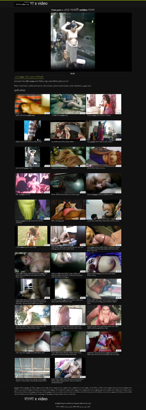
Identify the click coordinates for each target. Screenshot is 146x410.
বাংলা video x (51, 391)
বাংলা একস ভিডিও (74, 393)
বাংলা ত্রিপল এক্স (85, 393)
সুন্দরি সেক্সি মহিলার (81, 87)
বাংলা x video (60, 407)
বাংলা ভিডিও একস (31, 395)
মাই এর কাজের (51, 87)
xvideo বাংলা (93, 87)
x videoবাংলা (75, 388)
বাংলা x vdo (65, 391)
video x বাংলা (40, 388)
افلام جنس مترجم (85, 407)
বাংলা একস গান (63, 393)
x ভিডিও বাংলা (102, 388)
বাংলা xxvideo (47, 393)
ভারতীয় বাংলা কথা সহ (37, 87)
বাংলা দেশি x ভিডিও (96, 393)
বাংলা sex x (42, 391)
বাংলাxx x (56, 395)
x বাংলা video (84, 388)
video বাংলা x (49, 388)
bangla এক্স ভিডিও (30, 388)
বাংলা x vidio (107, 391)
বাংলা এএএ (55, 393)
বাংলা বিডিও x (119, 393)
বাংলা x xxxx (123, 391)
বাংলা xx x (39, 393)
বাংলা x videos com (96, 391)
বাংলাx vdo (41, 395)
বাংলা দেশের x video (109, 393)
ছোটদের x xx (18, 391)
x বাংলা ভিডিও (93, 388)
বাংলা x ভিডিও (22, 393)
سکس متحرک (68, 407)
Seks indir (76, 407)
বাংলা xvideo (31, 393)
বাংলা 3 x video (27, 391)
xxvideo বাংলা (127, 388)
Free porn (57, 10)
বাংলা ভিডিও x (21, 395)
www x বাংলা (58, 388)
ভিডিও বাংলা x (63, 395)
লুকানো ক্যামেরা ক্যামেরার (65, 87)
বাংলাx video (49, 395)
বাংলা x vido (115, 391)
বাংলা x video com (84, 391)
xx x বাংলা (119, 388)
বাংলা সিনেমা (24, 87)
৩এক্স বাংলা (72, 395)
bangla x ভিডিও (19, 388)
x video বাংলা (67, 388)
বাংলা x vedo (74, 391)
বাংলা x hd (59, 391)
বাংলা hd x (35, 391)
